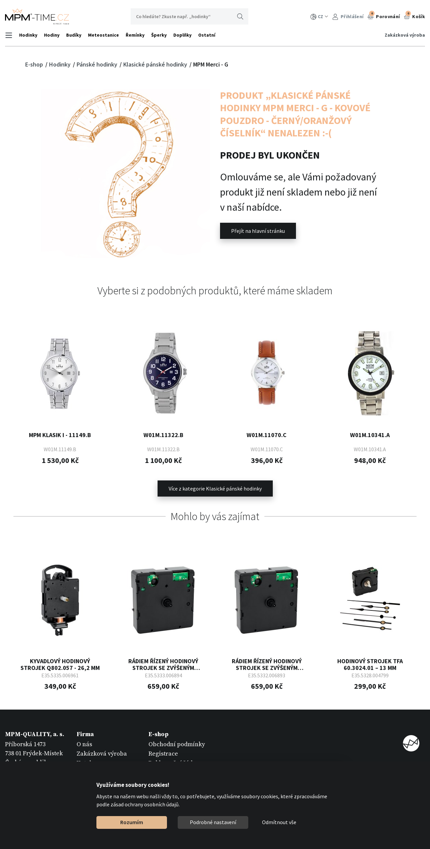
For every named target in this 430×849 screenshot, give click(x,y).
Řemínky (135, 35)
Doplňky (182, 35)
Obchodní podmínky (176, 744)
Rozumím (131, 822)
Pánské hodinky (98, 64)
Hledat (240, 16)
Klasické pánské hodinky (155, 64)
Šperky (159, 35)
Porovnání (384, 15)
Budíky (73, 35)
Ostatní (206, 35)
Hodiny (51, 35)
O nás (84, 744)
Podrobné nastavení (213, 822)
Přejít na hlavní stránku (258, 230)
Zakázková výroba (405, 35)
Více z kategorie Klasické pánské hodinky (215, 488)
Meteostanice (103, 35)
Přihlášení (347, 16)
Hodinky (28, 35)
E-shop (34, 64)
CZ (319, 16)
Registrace (163, 754)
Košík (414, 15)
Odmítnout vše (279, 822)
